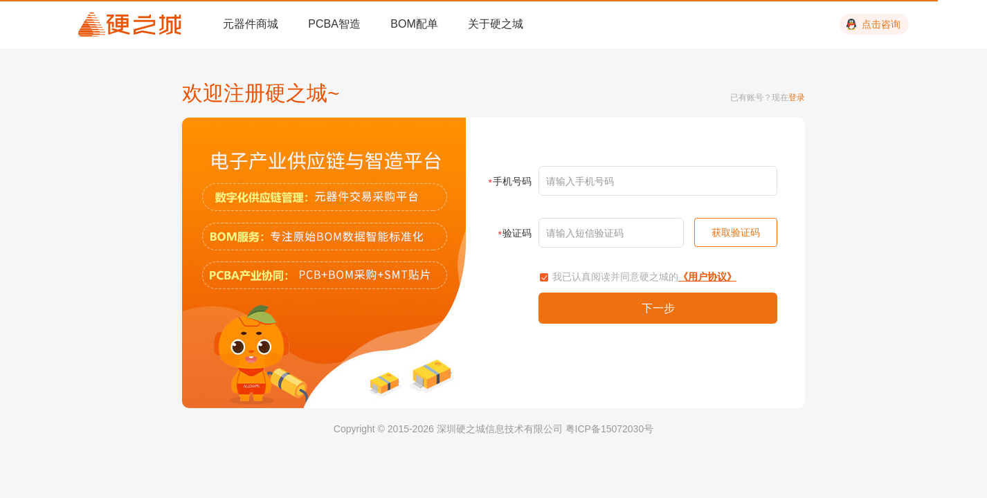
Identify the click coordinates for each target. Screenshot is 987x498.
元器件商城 (250, 24)
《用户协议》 (707, 276)
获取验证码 (736, 232)
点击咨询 (881, 24)
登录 (796, 97)
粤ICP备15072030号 (609, 428)
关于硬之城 (495, 24)
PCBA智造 (334, 24)
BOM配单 (413, 24)
